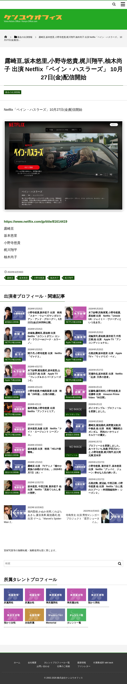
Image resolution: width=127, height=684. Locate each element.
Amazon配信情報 (73, 399)
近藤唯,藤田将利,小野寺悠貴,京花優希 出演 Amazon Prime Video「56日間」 (104, 395)
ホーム (17, 662)
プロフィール (72, 457)
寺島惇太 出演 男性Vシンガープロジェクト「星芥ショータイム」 (82, 519)
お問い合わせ (43, 666)
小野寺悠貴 (39, 278)
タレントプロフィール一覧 (57, 662)
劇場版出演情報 (12, 324)
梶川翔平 (69, 278)
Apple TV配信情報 (74, 344)
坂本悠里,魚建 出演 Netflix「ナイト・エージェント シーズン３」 (45, 433)
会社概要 (32, 662)
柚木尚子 (54, 278)
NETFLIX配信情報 (74, 324)
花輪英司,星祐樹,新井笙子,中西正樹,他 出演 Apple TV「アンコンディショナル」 (104, 341)
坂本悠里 (23, 278)
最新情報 (81, 662)
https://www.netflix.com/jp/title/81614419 (35, 221)
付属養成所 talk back (103, 662)
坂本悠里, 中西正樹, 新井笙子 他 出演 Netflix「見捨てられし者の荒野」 (44, 491)
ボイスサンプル (72, 416)
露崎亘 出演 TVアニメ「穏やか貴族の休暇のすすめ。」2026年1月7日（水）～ (45, 471)
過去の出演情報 (12, 92)
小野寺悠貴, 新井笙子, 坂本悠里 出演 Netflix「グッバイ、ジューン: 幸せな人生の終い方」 (104, 471)
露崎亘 (10, 278)
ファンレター (84, 666)
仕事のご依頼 (63, 666)
